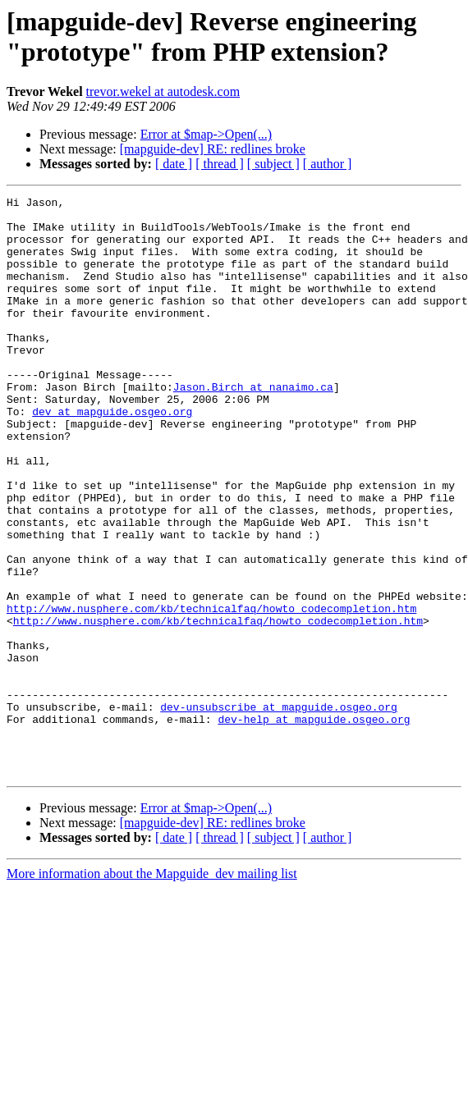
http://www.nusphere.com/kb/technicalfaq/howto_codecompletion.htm (211, 691)
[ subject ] (273, 164)
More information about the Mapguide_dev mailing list (152, 989)
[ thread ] (219, 164)
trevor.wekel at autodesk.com (163, 91)
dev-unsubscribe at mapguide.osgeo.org (278, 810)
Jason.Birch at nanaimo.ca (253, 425)
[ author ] (327, 164)
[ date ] (173, 164)
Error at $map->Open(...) (206, 134)
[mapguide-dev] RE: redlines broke (212, 149)
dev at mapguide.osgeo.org (112, 455)
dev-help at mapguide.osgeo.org (314, 824)
